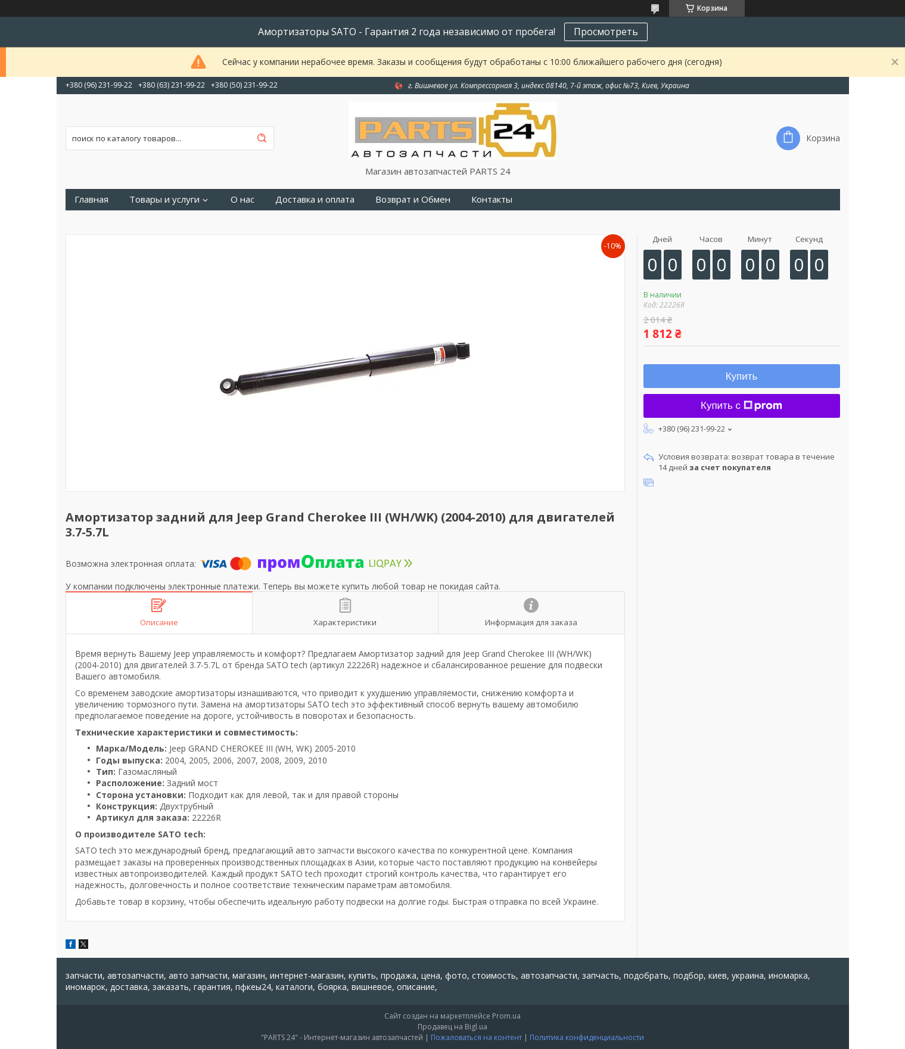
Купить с (741, 405)
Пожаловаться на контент (476, 1037)
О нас (242, 199)
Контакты (491, 199)
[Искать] (262, 138)
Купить (742, 376)
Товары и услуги (164, 199)
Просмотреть (606, 31)
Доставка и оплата (314, 199)
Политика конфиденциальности (587, 1037)
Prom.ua (506, 1016)
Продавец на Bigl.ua (452, 1027)
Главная (91, 199)
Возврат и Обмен (412, 199)
